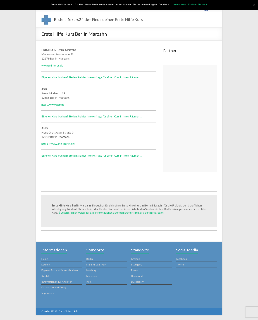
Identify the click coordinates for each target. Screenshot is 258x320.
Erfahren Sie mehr (197, 4)
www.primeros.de (52, 65)
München (91, 275)
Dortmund (137, 275)
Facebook (181, 258)
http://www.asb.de (52, 104)
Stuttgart (136, 264)
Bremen (135, 258)
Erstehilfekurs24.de (71, 19)
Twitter (180, 264)
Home (44, 258)
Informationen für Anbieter (56, 281)
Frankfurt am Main (96, 264)
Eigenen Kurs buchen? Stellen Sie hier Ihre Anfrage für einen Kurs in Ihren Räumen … (91, 77)
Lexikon (45, 264)
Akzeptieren (179, 4)
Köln (89, 281)
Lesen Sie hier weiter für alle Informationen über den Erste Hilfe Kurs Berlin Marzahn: (111, 212)
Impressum (47, 293)
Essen (134, 270)
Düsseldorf (137, 281)
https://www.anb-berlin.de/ (58, 143)
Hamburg (91, 270)
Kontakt (46, 275)
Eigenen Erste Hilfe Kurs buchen (59, 270)
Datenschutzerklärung (53, 287)
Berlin (89, 258)
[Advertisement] (190, 118)
